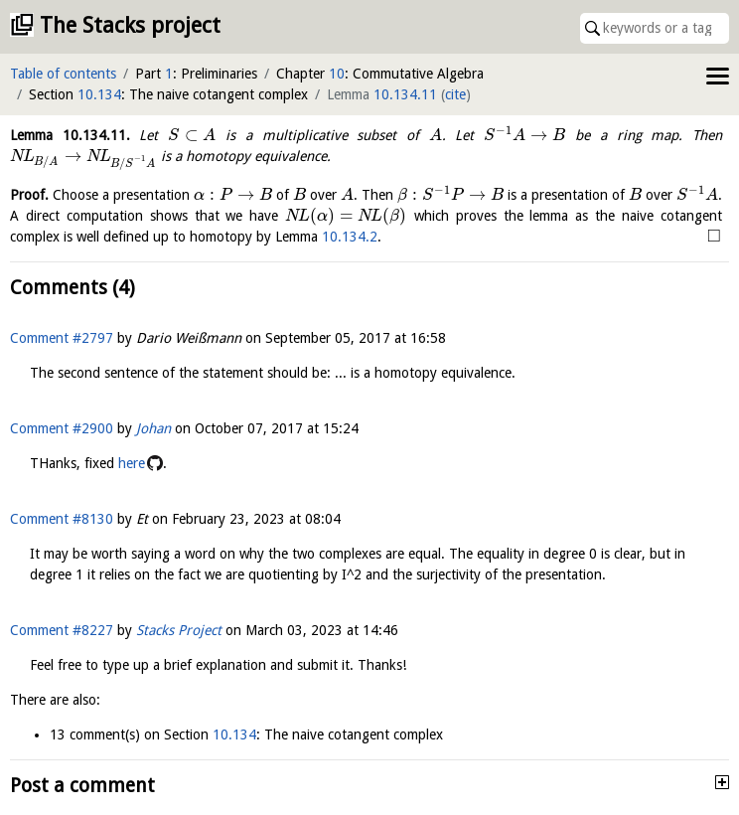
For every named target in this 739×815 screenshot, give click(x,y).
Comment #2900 (61, 428)
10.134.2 (349, 236)
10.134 (99, 94)
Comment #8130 (61, 519)
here (131, 463)
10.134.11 (405, 94)
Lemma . (70, 135)
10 (337, 74)
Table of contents (63, 74)
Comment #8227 (61, 630)
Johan (153, 428)
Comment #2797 (61, 338)
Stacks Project (179, 630)
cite (455, 94)
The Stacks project (130, 25)
